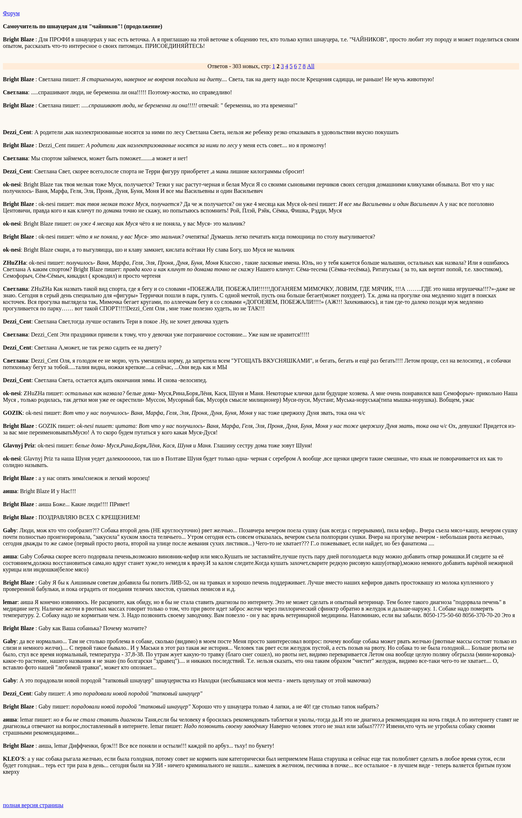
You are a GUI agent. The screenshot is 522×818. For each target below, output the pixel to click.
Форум (11, 13)
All (310, 66)
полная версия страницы (33, 805)
